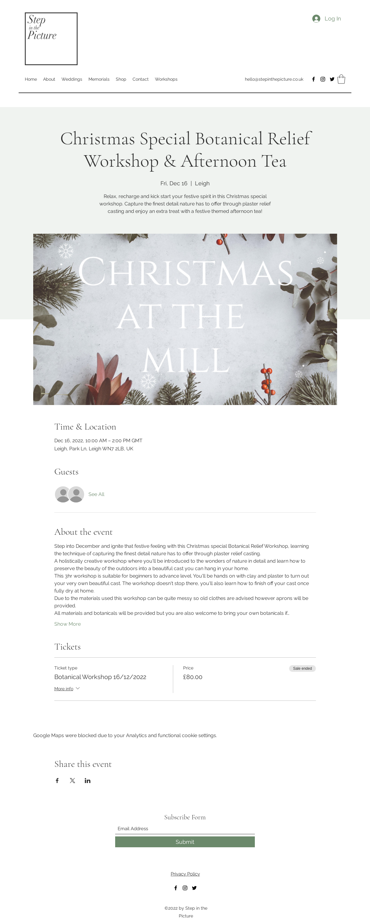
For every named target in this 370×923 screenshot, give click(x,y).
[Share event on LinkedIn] (88, 780)
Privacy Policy (185, 874)
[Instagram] (323, 79)
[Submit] (185, 841)
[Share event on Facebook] (57, 780)
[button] (341, 79)
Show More (67, 624)
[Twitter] (332, 79)
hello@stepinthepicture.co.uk (274, 79)
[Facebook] (313, 79)
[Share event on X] (72, 780)
